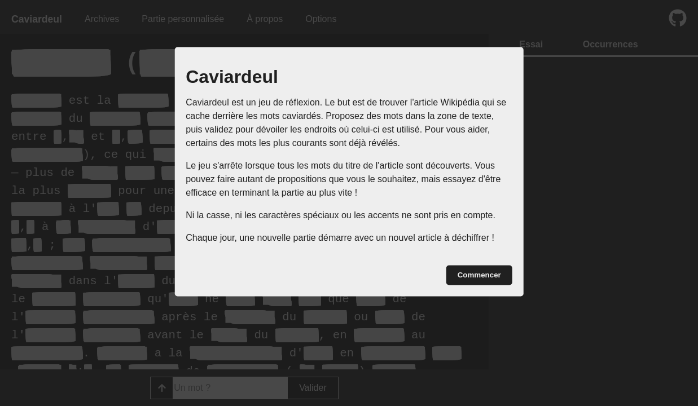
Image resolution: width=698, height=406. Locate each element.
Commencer (479, 275)
